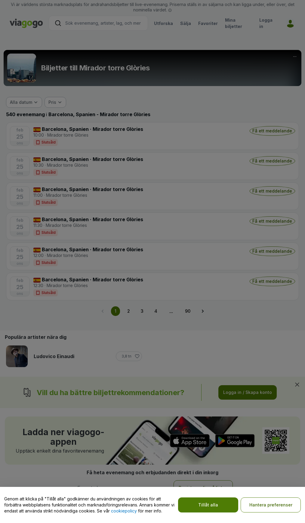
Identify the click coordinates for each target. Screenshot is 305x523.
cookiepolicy (124, 510)
